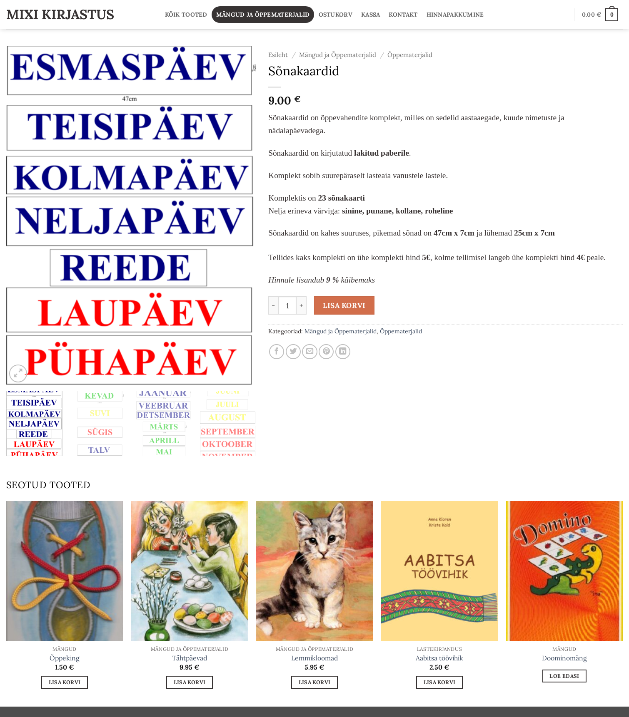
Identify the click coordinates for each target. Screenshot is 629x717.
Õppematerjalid (409, 55)
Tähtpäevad (189, 658)
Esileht (278, 55)
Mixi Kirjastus (60, 14)
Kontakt (403, 14)
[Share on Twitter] (293, 351)
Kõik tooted (186, 14)
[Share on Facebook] (276, 351)
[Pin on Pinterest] (326, 351)
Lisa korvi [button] (65, 682)
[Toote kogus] (287, 305)
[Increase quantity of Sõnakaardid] (302, 305)
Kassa (370, 14)
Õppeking (65, 658)
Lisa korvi (344, 305)
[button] (600, 14)
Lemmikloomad (314, 658)
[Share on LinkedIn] (342, 351)
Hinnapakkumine (455, 14)
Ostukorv (335, 14)
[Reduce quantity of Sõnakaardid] (273, 305)
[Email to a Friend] (309, 351)
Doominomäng (564, 658)
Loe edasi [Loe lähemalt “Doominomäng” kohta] (564, 675)
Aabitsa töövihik (439, 658)
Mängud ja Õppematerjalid (263, 14)
